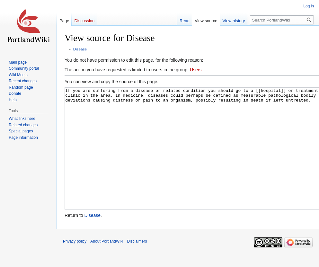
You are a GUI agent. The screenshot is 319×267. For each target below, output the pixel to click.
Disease (80, 49)
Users (196, 69)
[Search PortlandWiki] (282, 19)
